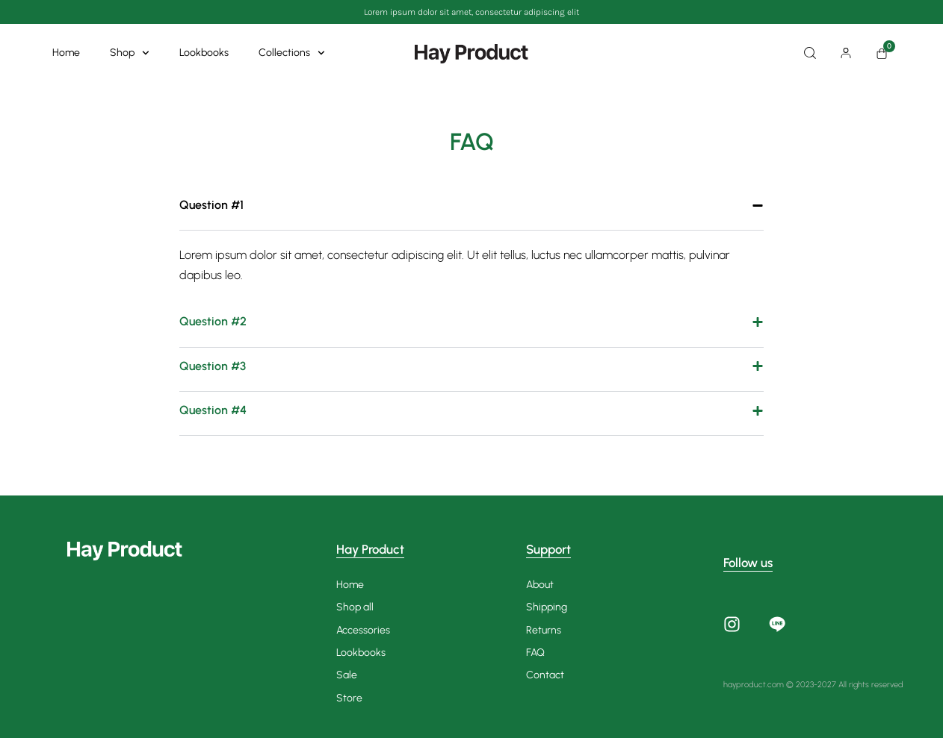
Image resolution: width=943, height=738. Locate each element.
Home (66, 52)
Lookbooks (204, 52)
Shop (129, 53)
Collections (292, 53)
